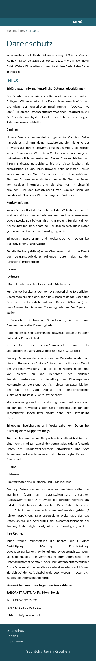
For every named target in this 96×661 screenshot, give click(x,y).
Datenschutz (15, 631)
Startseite (32, 30)
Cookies (12, 636)
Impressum (15, 641)
